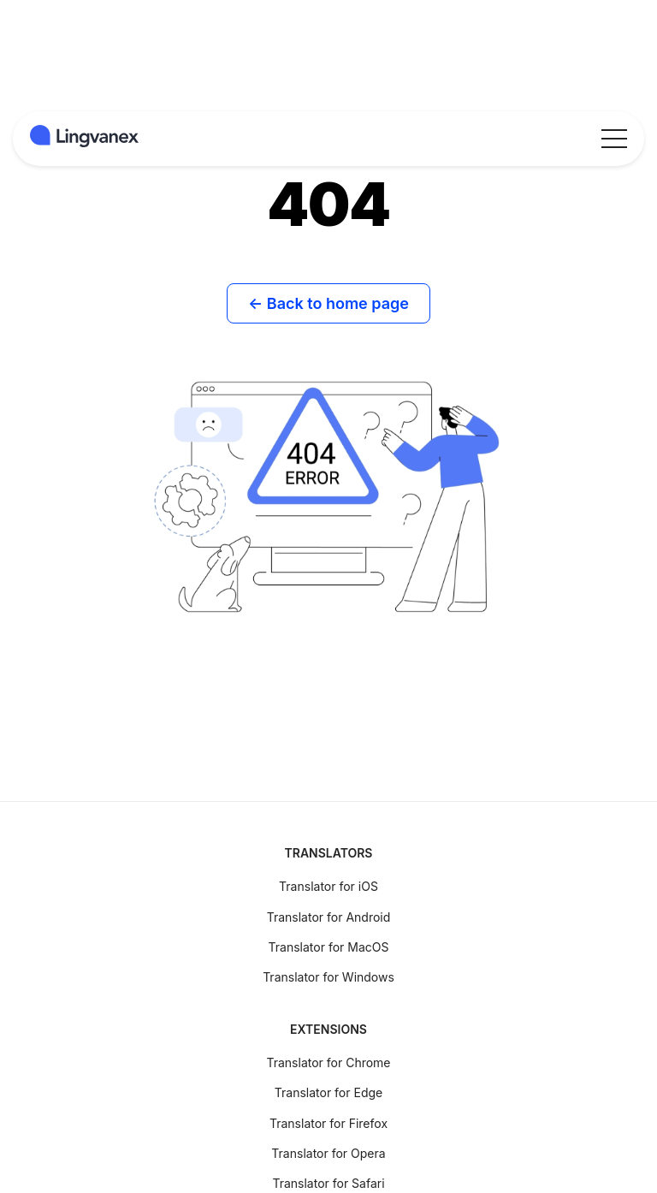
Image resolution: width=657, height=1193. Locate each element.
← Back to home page (328, 303)
